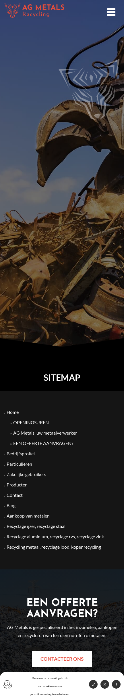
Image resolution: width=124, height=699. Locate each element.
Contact (15, 495)
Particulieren (19, 464)
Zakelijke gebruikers (26, 474)
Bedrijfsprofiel (21, 453)
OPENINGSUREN (31, 422)
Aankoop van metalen (28, 515)
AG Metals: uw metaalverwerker (45, 432)
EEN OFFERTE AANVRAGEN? (43, 443)
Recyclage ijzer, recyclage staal (36, 526)
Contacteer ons (62, 659)
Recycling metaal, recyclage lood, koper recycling (54, 547)
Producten (17, 484)
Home (13, 412)
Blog (11, 505)
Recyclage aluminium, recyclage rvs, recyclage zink (55, 536)
